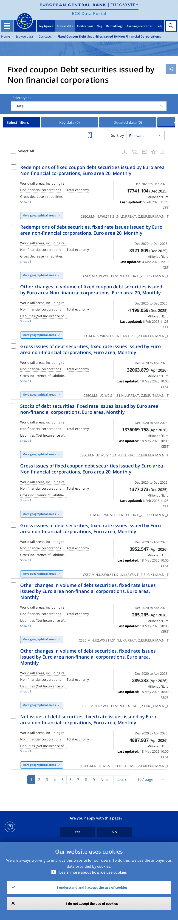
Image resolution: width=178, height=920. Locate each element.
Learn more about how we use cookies (93, 872)
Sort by (117, 135)
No (114, 831)
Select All (26, 151)
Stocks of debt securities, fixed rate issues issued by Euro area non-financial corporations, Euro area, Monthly (89, 409)
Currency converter (140, 26)
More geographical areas (39, 215)
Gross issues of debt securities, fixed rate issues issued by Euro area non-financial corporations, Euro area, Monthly (90, 349)
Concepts (45, 36)
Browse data (65, 26)
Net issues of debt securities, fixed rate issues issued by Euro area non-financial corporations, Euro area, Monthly (88, 719)
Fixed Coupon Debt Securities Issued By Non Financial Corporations (109, 36)
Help (159, 26)
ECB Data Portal (89, 13)
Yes (78, 831)
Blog (99, 26)
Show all (25, 202)
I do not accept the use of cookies (92, 903)
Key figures (46, 26)
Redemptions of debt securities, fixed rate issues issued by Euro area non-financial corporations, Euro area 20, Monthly (91, 230)
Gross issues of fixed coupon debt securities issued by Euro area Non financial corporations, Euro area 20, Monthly (91, 469)
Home (5, 36)
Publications (85, 26)
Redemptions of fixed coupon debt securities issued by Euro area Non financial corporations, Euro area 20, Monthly (92, 170)
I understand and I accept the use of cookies (92, 887)
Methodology (114, 26)
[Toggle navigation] (7, 26)
